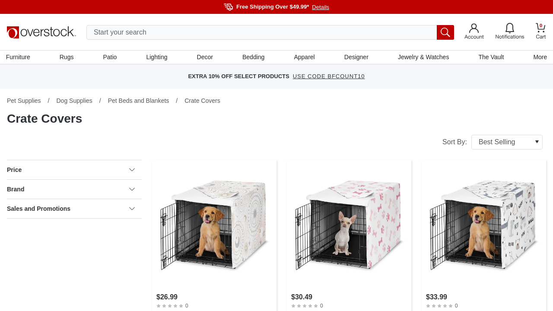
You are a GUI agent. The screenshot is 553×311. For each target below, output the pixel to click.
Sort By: (492, 143)
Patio (111, 57)
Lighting (157, 57)
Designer (356, 57)
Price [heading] (71, 170)
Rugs (67, 57)
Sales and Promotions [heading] (71, 209)
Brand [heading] (71, 190)
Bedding (253, 57)
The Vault (490, 57)
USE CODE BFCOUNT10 (329, 77)
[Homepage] (41, 32)
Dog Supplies (74, 101)
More (539, 57)
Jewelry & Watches (422, 57)
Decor (205, 57)
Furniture (19, 57)
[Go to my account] (474, 32)
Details (320, 7)
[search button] (445, 32)
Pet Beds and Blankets (138, 101)
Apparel (304, 57)
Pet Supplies (24, 101)
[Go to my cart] (541, 32)
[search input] (270, 32)
